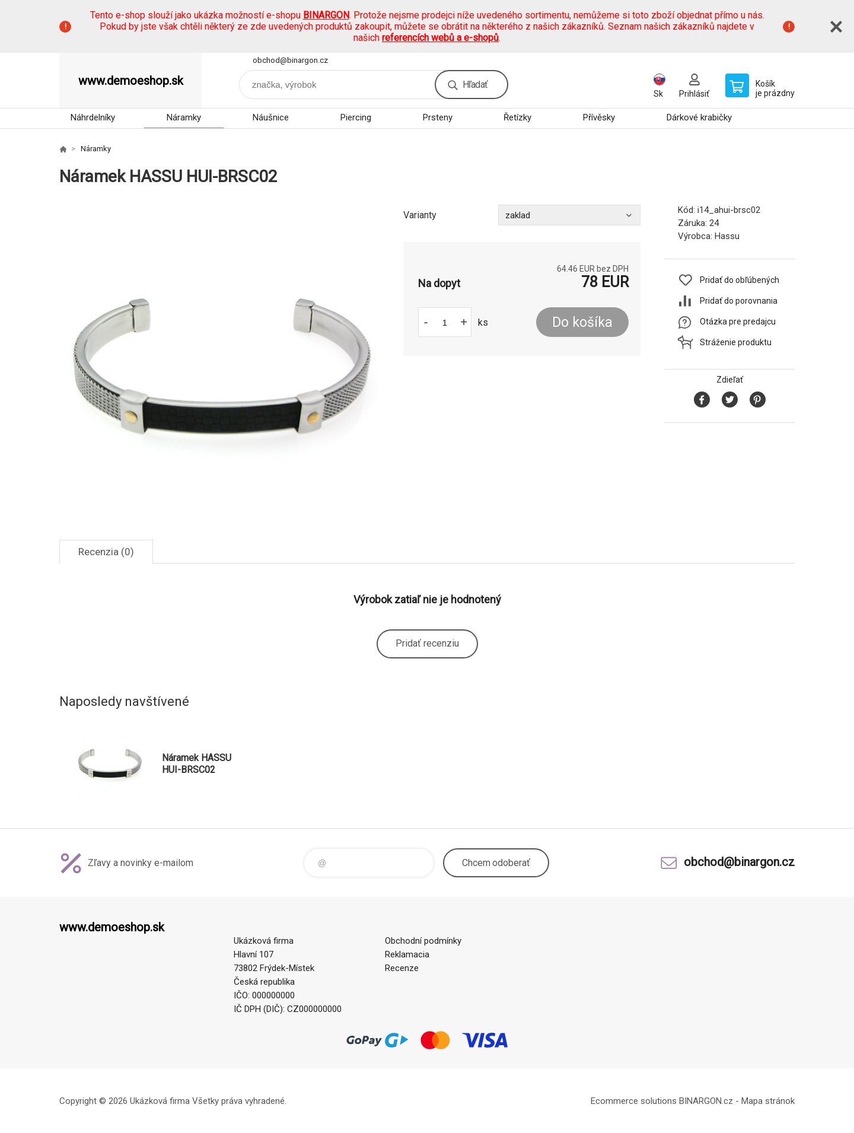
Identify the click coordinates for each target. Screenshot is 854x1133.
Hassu (727, 236)
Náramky (184, 117)
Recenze (402, 968)
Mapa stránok (768, 1101)
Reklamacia (407, 954)
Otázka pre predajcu (738, 321)
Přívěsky (599, 117)
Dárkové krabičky (699, 117)
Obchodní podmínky (423, 940)
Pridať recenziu (427, 643)
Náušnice (271, 117)
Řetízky (517, 117)
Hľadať (475, 84)
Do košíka (582, 322)
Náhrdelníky (93, 117)
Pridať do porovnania (738, 300)
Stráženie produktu (736, 342)
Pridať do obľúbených (739, 280)
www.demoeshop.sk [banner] (130, 81)
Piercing (355, 117)
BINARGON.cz (706, 1101)
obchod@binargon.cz (290, 60)
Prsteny (438, 117)
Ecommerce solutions (634, 1101)
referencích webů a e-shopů (440, 37)
